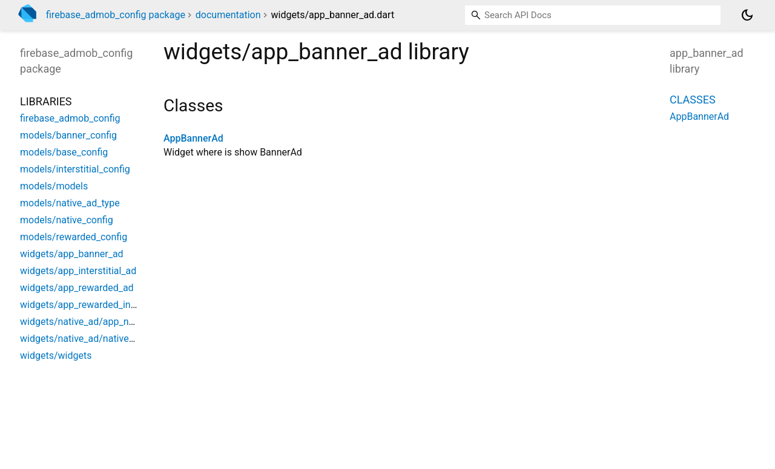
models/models (54, 186)
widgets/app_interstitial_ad (78, 271)
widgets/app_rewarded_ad (77, 288)
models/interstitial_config (75, 169)
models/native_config (66, 220)
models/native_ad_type (70, 203)
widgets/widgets (55, 355)
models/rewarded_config (73, 237)
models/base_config (64, 152)
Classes (693, 99)
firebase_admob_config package (115, 15)
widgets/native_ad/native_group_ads (99, 338)
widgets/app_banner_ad (72, 254)
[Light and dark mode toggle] (747, 15)
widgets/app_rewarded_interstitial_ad (100, 304)
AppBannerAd (193, 138)
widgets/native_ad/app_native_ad (92, 321)
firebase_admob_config (70, 118)
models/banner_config (68, 135)
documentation (228, 15)
